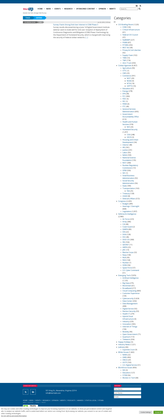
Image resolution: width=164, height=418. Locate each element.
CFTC (124, 70)
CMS (124, 73)
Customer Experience (131, 293)
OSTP (124, 362)
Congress (122, 201)
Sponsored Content (85, 9)
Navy (124, 255)
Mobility (125, 332)
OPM (124, 170)
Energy (125, 91)
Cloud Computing (129, 291)
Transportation (128, 188)
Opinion (102, 9)
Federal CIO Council (130, 35)
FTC (124, 106)
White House (123, 352)
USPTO (129, 86)
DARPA (125, 229)
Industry (125, 321)
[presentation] (130, 403)
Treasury (126, 193)
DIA (123, 232)
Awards (80, 400)
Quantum (126, 337)
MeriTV (112, 9)
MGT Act (125, 47)
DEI (123, 370)
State (124, 186)
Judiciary (121, 347)
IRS (123, 147)
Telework (126, 339)
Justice (125, 150)
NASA (124, 155)
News (48, 9)
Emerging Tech (124, 275)
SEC (123, 173)
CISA (128, 134)
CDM (40, 22)
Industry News (124, 344)
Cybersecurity (127, 298)
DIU (124, 237)
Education (126, 88)
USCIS (129, 137)
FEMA (124, 104)
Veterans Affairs (128, 198)
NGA (124, 257)
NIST (129, 78)
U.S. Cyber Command (130, 270)
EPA (124, 93)
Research (68, 9)
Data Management (129, 303)
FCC (123, 96)
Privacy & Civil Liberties (131, 50)
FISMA (124, 42)
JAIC (124, 250)
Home (40, 9)
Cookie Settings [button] (146, 412)
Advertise (30, 402)
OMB (124, 357)
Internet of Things (129, 326)
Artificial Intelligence (130, 278)
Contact (37, 402)
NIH (128, 127)
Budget (125, 204)
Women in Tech (128, 378)
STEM (124, 375)
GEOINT (125, 245)
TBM (124, 58)
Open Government (129, 334)
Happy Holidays (124, 342)
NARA (124, 355)
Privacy (44, 402)
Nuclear (125, 262)
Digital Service (128, 309)
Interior (125, 145)
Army (124, 221)
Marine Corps (127, 252)
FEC (123, 101)
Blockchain (126, 285)
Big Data (125, 283)
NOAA (129, 81)
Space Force (127, 268)
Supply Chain (127, 55)
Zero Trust (126, 63)
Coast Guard (127, 227)
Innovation (126, 324)
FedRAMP (126, 40)
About (24, 402)
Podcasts (71, 400)
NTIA (129, 83)
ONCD (124, 360)
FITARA (125, 45)
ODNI (124, 265)
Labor (124, 152)
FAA (128, 191)
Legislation (126, 211)
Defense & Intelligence (127, 214)
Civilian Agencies (124, 65)
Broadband (126, 288)
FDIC (124, 99)
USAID (125, 196)
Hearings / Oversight (130, 206)
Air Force (125, 219)
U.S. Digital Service (129, 365)
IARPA (124, 247)
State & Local (91, 400)
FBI (123, 242)
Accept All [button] (158, 412)
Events (58, 9)
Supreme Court (128, 349)
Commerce (126, 76)
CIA (123, 224)
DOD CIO (126, 239)
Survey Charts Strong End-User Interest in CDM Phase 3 (75, 24)
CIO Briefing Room (29, 22)
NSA (124, 260)
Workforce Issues (125, 367)
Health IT (126, 314)
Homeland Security (129, 129)
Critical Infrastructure (131, 29)
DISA (124, 234)
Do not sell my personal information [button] (14, 416)
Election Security (129, 311)
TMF (124, 60)
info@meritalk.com (53, 393)
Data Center (127, 301)
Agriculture (126, 68)
